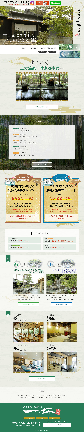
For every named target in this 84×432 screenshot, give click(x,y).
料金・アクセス (52, 48)
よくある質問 (52, 51)
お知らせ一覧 (42, 164)
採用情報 (54, 418)
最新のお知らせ (42, 51)
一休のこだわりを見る (42, 106)
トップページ (24, 48)
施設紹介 (43, 48)
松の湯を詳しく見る (29, 304)
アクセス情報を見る (57, 424)
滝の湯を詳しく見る (61, 304)
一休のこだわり (34, 48)
